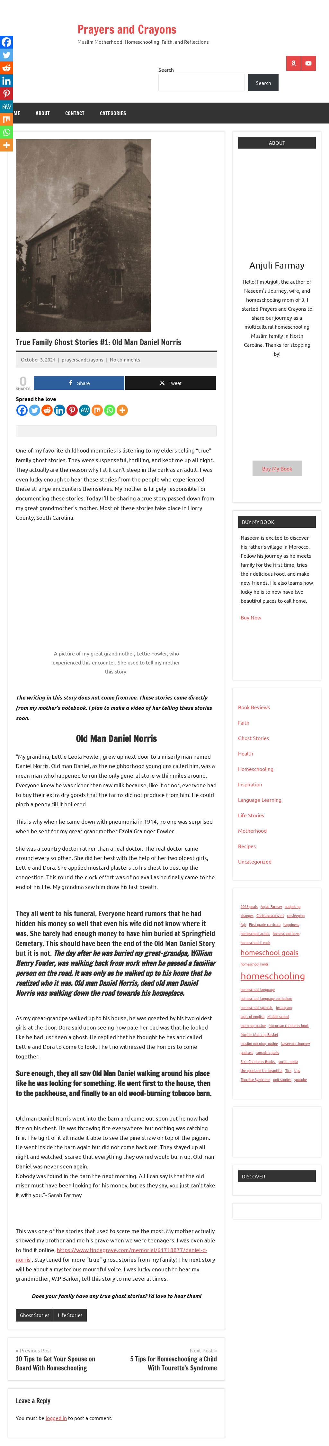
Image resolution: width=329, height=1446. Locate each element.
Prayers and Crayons (126, 29)
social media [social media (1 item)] (288, 1061)
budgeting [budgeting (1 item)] (292, 906)
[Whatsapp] (109, 410)
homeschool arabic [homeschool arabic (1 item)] (255, 933)
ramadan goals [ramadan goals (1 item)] (267, 1052)
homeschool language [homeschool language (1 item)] (258, 989)
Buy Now (251, 617)
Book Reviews (254, 707)
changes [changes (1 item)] (247, 915)
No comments (125, 359)
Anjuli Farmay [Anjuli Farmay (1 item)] (271, 906)
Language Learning (259, 799)
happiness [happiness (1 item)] (291, 924)
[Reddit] (47, 410)
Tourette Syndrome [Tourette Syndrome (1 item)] (255, 1079)
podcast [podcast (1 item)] (247, 1052)
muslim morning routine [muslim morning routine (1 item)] (259, 1043)
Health (245, 753)
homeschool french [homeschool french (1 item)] (255, 942)
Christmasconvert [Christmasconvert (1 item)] (270, 915)
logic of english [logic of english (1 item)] (252, 1016)
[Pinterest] (72, 410)
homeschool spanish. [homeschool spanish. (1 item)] (257, 1007)
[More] (122, 410)
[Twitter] (34, 410)
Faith (243, 722)
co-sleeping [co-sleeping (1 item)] (296, 915)
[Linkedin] (59, 410)
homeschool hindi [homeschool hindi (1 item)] (254, 963)
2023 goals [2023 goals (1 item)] (249, 906)
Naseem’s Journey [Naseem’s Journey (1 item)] (295, 1043)
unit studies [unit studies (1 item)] (282, 1079)
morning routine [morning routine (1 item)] (253, 1025)
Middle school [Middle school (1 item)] (278, 1016)
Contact (74, 113)
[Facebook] (22, 410)
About (43, 113)
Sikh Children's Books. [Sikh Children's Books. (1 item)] (258, 1061)
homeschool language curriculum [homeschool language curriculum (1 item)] (266, 998)
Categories (113, 113)
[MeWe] (84, 410)
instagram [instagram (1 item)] (284, 1007)
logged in (56, 1417)
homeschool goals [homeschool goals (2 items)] (269, 952)
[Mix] (97, 410)
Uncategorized (254, 861)
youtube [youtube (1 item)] (300, 1079)
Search (166, 69)
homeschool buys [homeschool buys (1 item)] (286, 933)
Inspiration (250, 784)
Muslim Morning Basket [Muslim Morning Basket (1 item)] (259, 1034)
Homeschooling (255, 768)
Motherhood (252, 830)
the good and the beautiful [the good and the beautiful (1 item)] (261, 1070)
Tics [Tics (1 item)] (288, 1070)
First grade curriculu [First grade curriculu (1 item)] (264, 924)
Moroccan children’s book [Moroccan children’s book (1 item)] (289, 1025)
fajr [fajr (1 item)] (243, 924)
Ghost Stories (34, 1315)
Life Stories (70, 1315)
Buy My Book (277, 468)
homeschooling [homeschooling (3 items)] (273, 975)
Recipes (247, 846)
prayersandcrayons (82, 359)
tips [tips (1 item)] (297, 1070)
